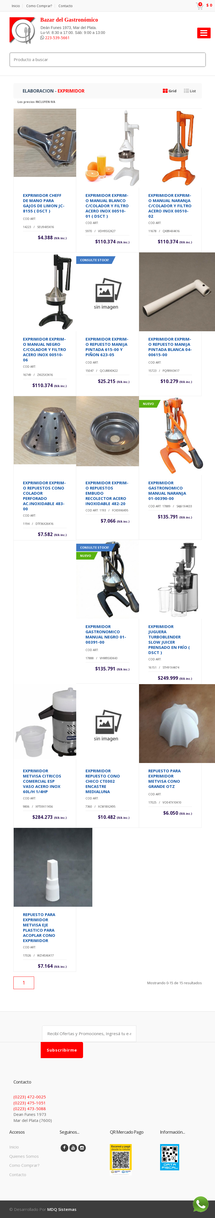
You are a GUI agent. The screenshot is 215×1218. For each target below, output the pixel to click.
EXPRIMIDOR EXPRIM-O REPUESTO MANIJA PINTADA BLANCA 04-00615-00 (170, 346)
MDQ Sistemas (61, 1209)
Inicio (16, 6)
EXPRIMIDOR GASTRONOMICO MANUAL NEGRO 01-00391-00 (106, 634)
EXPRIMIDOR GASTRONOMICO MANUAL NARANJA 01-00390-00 (167, 490)
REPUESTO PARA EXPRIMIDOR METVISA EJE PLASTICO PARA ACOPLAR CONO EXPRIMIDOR (39, 927)
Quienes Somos (24, 1156)
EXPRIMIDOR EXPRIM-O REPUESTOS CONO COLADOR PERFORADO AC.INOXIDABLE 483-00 (44, 495)
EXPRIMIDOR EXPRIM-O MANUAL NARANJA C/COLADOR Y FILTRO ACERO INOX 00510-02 (170, 205)
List (190, 90)
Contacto (65, 6)
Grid (169, 90)
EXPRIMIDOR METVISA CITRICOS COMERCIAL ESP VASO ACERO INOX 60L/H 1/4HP (42, 781)
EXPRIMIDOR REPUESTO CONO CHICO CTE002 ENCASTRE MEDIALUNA (103, 781)
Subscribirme (62, 1050)
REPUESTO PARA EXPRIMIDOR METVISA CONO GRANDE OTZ (164, 778)
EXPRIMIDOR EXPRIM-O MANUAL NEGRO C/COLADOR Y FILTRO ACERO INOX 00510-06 (44, 349)
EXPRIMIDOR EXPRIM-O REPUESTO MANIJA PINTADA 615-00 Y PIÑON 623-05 (107, 346)
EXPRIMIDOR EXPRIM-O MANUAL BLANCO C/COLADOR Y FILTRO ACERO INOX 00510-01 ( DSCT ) (107, 205)
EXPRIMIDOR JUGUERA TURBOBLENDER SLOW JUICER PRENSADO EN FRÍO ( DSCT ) (169, 639)
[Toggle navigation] (204, 33)
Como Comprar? (39, 6)
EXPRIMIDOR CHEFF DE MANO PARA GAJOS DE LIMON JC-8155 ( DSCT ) (43, 203)
